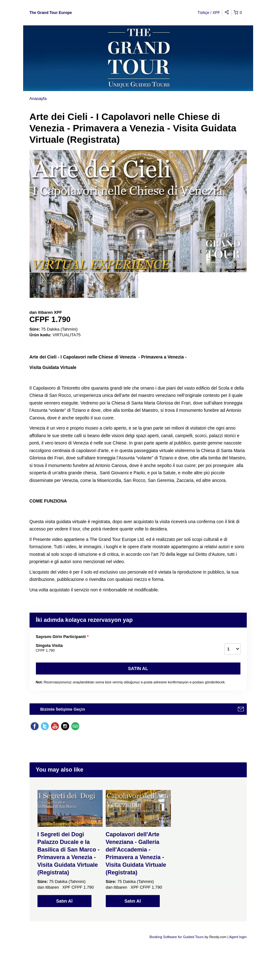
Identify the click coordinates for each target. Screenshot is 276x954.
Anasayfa (38, 98)
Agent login (237, 937)
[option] (57, 285)
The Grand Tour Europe (51, 12)
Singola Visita (122, 648)
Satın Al (138, 668)
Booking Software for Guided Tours (177, 937)
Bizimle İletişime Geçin (62, 709)
